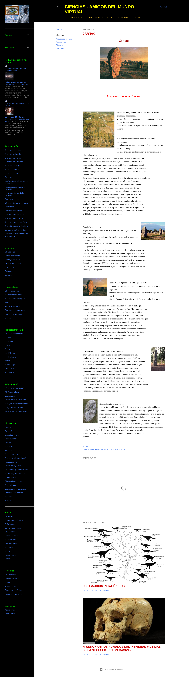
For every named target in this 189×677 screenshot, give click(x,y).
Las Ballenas (10, 614)
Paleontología (128, 18)
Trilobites (8, 559)
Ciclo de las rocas (12, 578)
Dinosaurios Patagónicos (104, 586)
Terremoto (9, 267)
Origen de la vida (12, 199)
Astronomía (10, 610)
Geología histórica (12, 260)
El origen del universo (14, 162)
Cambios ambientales (14, 493)
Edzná (7, 345)
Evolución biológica (13, 166)
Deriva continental (12, 256)
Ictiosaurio (9, 547)
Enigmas (60, 48)
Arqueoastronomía (64, 39)
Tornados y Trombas (13, 314)
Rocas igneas (10, 586)
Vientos (8, 318)
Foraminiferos (10, 539)
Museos (8, 500)
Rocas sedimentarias (13, 594)
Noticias (88, 18)
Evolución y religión (13, 173)
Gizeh (7, 349)
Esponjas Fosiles (11, 536)
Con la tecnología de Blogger (112, 669)
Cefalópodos (10, 524)
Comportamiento (12, 454)
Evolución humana (12, 169)
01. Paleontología (12, 392)
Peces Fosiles (10, 555)
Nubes (7, 302)
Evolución (9, 431)
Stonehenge (10, 365)
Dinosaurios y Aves (13, 466)
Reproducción (11, 462)
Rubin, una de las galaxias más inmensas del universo (16, 83)
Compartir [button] (60, 29)
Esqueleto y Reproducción (16, 458)
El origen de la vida (13, 154)
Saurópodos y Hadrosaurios (16, 470)
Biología (59, 45)
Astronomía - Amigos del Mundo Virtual (15, 69)
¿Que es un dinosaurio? (14, 388)
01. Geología (10, 252)
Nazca (7, 361)
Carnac (8, 338)
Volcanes (8, 275)
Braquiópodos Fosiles (14, 520)
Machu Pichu (10, 357)
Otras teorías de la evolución (16, 203)
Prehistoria (9, 207)
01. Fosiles (9, 516)
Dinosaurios (10, 396)
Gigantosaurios (11, 477)
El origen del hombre (14, 158)
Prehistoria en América (14, 214)
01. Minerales (10, 575)
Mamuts (8, 551)
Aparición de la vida (13, 150)
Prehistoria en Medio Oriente (17, 222)
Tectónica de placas (13, 263)
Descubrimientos (12, 435)
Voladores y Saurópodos (15, 473)
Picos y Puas (10, 485)
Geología (114, 18)
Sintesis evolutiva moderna (16, 230)
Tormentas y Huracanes (15, 310)
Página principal (73, 18)
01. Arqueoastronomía (14, 334)
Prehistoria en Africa (13, 211)
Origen (8, 427)
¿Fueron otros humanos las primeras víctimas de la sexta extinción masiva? (122, 648)
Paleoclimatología (12, 306)
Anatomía (9, 446)
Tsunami (8, 271)
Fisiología (9, 450)
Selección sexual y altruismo (16, 226)
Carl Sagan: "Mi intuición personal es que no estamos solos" (17, 119)
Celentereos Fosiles (13, 528)
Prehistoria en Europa (14, 218)
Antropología (100, 18)
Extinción (9, 177)
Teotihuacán (10, 368)
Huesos (8, 443)
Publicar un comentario (100, 590)
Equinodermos (11, 532)
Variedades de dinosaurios (16, 411)
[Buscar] (163, 7)
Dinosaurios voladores (14, 481)
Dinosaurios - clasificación (15, 400)
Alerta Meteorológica (14, 295)
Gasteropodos (11, 543)
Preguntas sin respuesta (15, 407)
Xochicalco (9, 372)
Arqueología (61, 42)
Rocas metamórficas (13, 590)
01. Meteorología (12, 291)
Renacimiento (11, 439)
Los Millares (10, 353)
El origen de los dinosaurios (16, 404)
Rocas (7, 582)
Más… (140, 18)
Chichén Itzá (10, 341)
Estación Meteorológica (15, 299)
